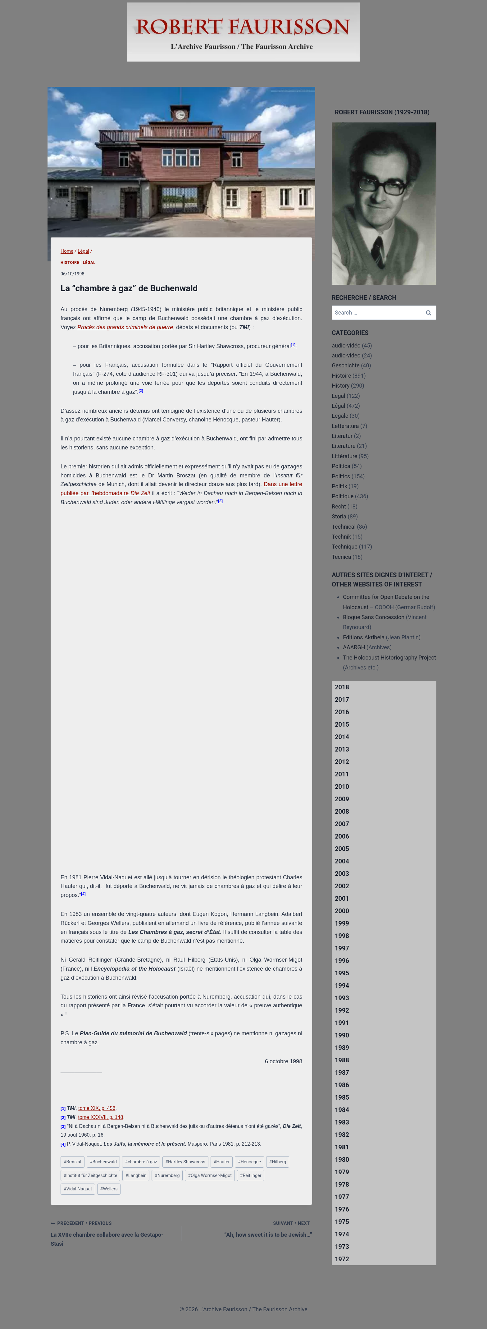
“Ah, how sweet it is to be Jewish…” (249, 1228)
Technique (344, 546)
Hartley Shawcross (185, 1162)
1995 (342, 973)
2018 (342, 687)
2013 (342, 749)
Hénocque (249, 1162)
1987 (342, 1072)
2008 (342, 811)
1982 (342, 1134)
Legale (340, 415)
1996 (342, 960)
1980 (342, 1159)
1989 (342, 1047)
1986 (342, 1085)
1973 (342, 1246)
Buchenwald (103, 1162)
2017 (342, 699)
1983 (342, 1122)
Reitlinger (251, 1175)
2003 (342, 873)
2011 (342, 774)
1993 (342, 998)
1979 (342, 1172)
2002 (342, 886)
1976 (342, 1209)
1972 (342, 1259)
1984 (342, 1110)
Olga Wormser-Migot (210, 1175)
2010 (342, 786)
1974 (342, 1234)
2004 (342, 861)
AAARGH (354, 647)
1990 (342, 1035)
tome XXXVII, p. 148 (100, 1117)
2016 (342, 712)
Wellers (109, 1189)
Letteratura (345, 426)
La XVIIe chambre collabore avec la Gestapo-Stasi (113, 1233)
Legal (338, 396)
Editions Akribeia (364, 637)
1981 (342, 1147)
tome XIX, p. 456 (96, 1108)
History (340, 385)
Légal (89, 262)
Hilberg (277, 1162)
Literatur (342, 436)
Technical (344, 526)
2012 (342, 762)
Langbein (136, 1175)
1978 (342, 1184)
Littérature (344, 456)
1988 (342, 1060)
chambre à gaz (141, 1162)
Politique (342, 496)
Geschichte (346, 365)
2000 (342, 911)
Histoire (70, 262)
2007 (342, 824)
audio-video (346, 355)
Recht (339, 506)
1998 (342, 936)
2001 (342, 898)
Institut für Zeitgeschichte (90, 1175)
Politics (341, 476)
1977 (342, 1197)
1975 (342, 1222)
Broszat (73, 1162)
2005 (342, 849)
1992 (342, 1010)
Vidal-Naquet (78, 1189)
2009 (342, 799)
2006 (342, 836)
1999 (342, 923)
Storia (339, 516)
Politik (339, 486)
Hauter (221, 1162)
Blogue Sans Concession (373, 617)
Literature (343, 446)
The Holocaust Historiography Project (389, 657)
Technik (341, 536)
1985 (342, 1097)
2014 (342, 737)
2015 (342, 724)
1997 (342, 948)
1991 (342, 1023)
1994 (342, 985)
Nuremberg (167, 1175)
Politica (341, 466)
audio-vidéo (346, 345)
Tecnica (341, 557)
